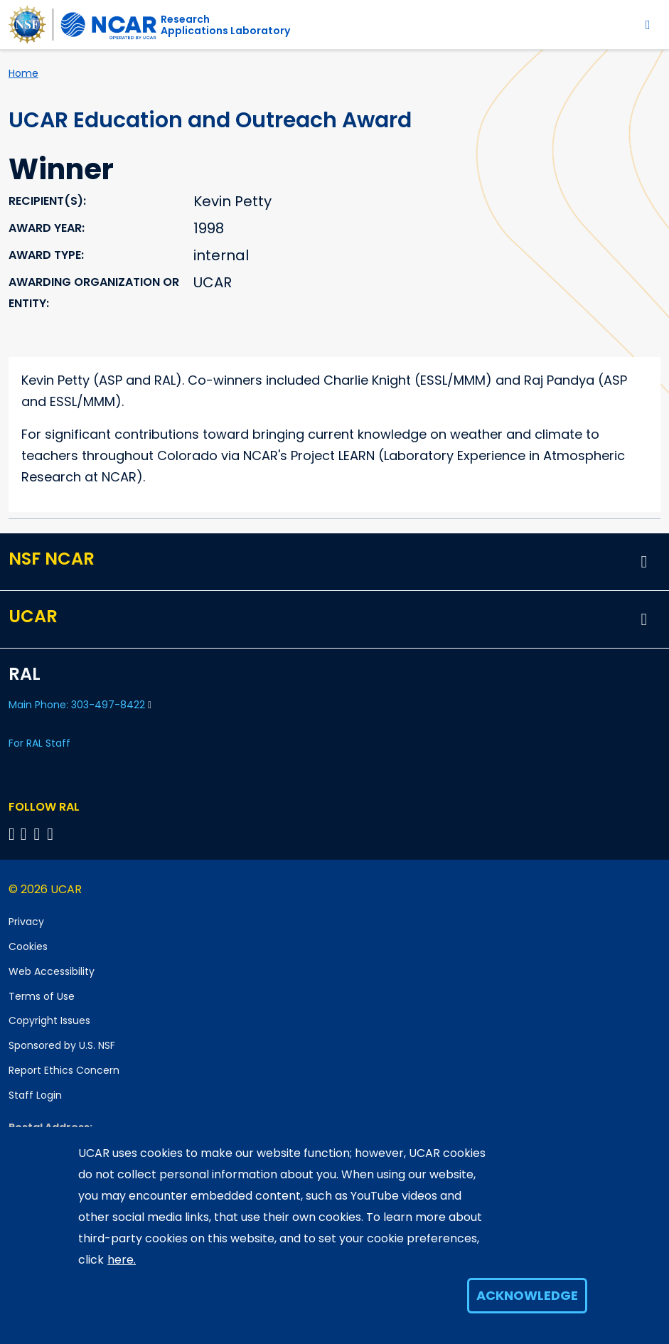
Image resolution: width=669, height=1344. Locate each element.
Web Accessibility (52, 971)
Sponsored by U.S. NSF (62, 1045)
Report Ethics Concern (64, 1070)
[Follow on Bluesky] (12, 834)
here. (121, 1260)
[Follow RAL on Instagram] (52, 834)
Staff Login (35, 1095)
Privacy (26, 921)
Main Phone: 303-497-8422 (80, 705)
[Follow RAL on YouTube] (39, 834)
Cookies (28, 946)
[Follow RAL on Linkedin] (26, 834)
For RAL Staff (39, 743)
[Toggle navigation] (648, 24)
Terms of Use (42, 996)
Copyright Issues (49, 1020)
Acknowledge (527, 1295)
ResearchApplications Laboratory (225, 25)
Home (23, 73)
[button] (644, 561)
